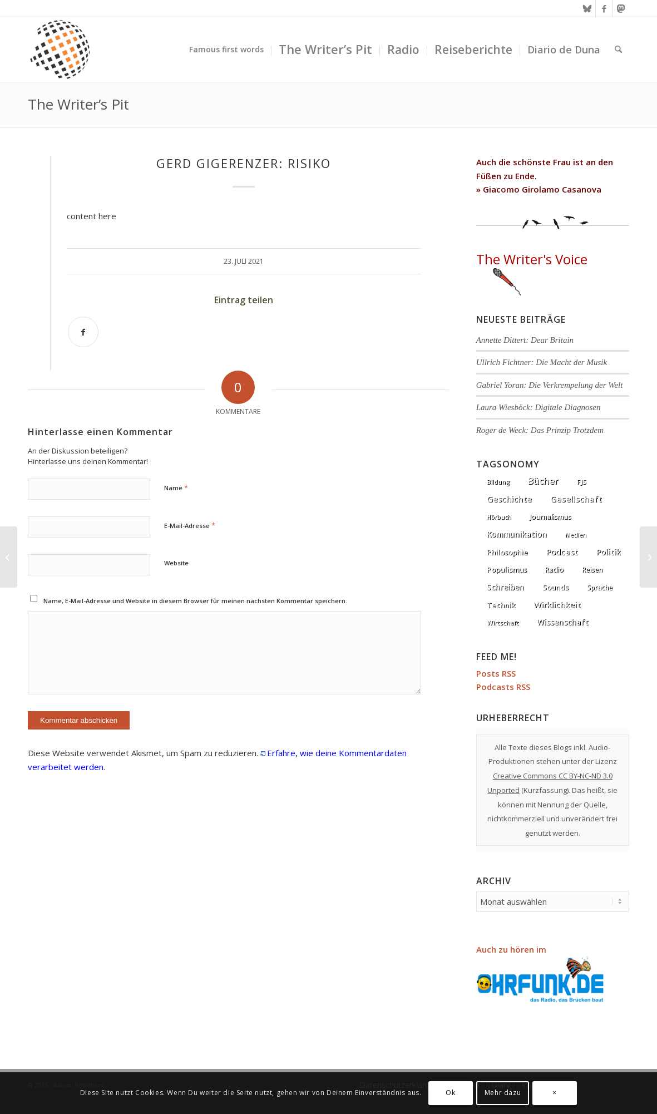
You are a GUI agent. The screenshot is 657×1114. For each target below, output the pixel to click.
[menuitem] (226, 49)
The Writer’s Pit (78, 104)
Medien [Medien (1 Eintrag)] (575, 535)
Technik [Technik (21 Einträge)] (501, 605)
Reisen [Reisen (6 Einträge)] (592, 569)
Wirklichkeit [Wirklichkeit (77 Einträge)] (557, 604)
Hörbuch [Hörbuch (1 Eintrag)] (499, 517)
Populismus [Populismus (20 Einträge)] (507, 569)
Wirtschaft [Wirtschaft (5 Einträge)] (502, 622)
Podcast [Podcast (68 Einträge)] (562, 551)
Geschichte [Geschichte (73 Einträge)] (509, 499)
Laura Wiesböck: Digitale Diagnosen (538, 407)
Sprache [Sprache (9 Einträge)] (599, 587)
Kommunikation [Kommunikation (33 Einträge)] (517, 534)
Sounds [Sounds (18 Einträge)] (555, 587)
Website (176, 563)
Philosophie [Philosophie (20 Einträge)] (507, 552)
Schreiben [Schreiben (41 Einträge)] (505, 586)
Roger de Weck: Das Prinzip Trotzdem (540, 430)
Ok (450, 1092)
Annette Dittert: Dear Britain (525, 340)
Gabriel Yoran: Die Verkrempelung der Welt (549, 385)
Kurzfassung (545, 790)
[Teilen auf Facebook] (83, 332)
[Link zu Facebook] (604, 8)
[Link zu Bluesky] (587, 8)
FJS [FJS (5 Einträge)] (581, 481)
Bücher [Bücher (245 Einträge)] (543, 481)
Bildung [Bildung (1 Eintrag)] (498, 482)
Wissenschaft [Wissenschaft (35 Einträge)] (563, 622)
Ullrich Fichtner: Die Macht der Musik (541, 362)
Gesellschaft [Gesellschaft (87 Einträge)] (576, 498)
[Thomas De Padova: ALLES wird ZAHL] (8, 557)
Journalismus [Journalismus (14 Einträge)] (550, 516)
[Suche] (618, 49)
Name (176, 487)
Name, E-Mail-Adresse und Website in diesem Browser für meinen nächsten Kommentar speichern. (195, 601)
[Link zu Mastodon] (620, 8)
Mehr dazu (503, 1092)
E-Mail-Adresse (189, 525)
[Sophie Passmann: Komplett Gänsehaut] (648, 557)
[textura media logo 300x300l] (60, 49)
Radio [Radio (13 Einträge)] (554, 569)
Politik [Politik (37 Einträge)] (608, 551)
